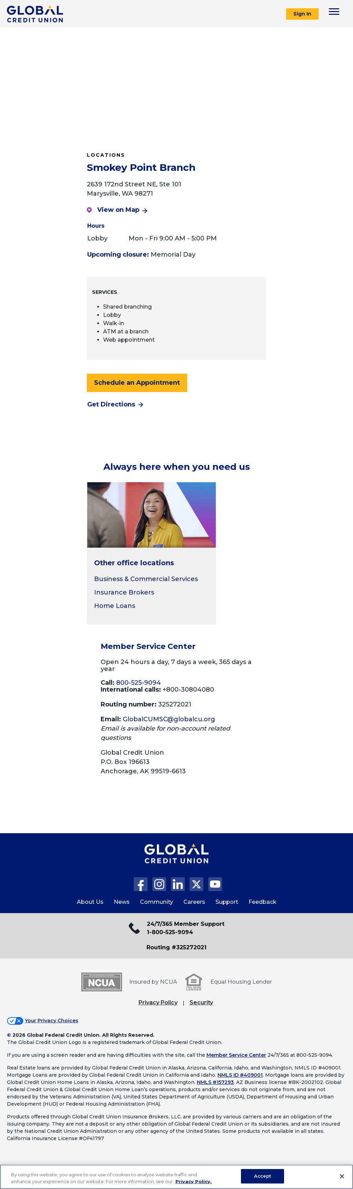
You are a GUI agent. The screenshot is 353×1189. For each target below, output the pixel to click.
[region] (176, 1177)
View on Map (113, 210)
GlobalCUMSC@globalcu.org (169, 719)
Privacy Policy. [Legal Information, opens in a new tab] (193, 1181)
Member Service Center (236, 1055)
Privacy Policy (158, 1002)
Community (156, 902)
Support (226, 902)
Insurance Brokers (124, 592)
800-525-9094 (138, 682)
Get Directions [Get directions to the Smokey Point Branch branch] (111, 404)
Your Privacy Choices (51, 1020)
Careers (194, 902)
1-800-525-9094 (170, 932)
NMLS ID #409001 (240, 1075)
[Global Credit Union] (35, 13)
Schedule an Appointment (137, 382)
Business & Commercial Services (146, 579)
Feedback (262, 902)
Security (201, 1002)
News (122, 902)
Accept (262, 1176)
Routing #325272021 (176, 947)
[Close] (342, 1176)
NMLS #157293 (215, 1082)
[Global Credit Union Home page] (176, 860)
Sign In (302, 14)
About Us (90, 902)
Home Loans (114, 606)
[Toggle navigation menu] (334, 11)
